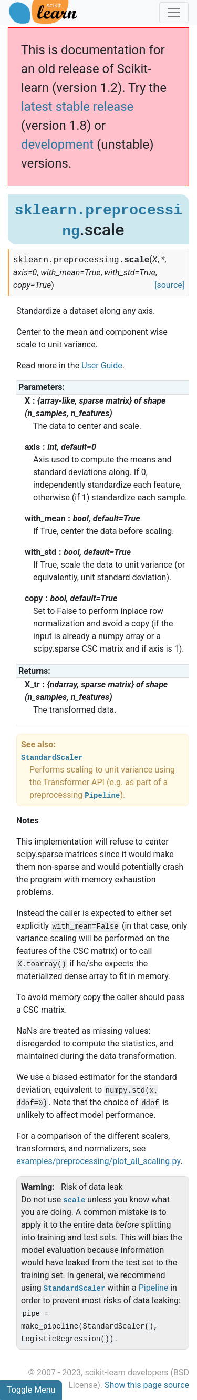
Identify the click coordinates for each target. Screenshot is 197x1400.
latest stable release (77, 106)
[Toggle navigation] (174, 12)
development (57, 144)
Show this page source (147, 1385)
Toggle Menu (31, 1390)
